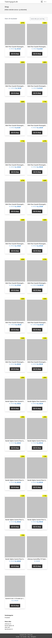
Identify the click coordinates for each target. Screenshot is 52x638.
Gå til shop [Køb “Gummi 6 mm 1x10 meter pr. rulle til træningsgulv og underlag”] (15, 606)
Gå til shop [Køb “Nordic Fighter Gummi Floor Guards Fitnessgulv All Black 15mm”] (15, 527)
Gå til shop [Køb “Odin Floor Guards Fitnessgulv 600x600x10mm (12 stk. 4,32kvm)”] (37, 330)
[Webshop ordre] (38, 18)
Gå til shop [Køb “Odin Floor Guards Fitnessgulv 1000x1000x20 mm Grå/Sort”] (37, 133)
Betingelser (33, 636)
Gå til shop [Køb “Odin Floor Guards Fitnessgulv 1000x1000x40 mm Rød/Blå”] (37, 251)
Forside (17, 636)
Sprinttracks (8, 629)
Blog (29, 636)
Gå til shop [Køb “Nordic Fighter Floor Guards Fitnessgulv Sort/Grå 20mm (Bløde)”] (37, 408)
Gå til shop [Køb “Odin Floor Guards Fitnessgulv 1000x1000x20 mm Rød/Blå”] (15, 172)
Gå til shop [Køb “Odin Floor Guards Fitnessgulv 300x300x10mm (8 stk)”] (15, 133)
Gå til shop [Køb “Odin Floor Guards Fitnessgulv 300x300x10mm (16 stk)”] (15, 54)
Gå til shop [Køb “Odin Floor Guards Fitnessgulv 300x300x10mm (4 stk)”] (37, 54)
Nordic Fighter (8, 625)
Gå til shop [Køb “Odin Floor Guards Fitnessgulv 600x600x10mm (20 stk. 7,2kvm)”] (37, 290)
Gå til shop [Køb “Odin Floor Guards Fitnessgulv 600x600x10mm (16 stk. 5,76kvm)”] (15, 330)
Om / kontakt (23, 636)
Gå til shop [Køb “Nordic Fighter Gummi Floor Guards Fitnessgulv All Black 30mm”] (37, 487)
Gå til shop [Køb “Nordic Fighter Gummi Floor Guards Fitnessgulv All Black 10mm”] (15, 487)
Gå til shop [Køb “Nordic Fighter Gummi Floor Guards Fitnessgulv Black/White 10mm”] (15, 566)
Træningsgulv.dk (11, 2)
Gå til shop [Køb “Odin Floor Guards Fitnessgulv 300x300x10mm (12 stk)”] (37, 93)
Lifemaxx (7, 624)
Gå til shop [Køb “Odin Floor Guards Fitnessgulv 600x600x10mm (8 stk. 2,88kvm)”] (15, 369)
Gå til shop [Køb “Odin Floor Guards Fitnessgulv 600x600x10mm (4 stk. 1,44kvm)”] (37, 369)
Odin (6, 627)
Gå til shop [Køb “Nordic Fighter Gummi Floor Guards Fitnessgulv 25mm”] (37, 448)
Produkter (7, 617)
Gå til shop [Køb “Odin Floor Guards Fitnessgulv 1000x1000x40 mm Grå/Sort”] (15, 290)
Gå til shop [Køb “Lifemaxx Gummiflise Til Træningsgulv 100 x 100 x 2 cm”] (37, 566)
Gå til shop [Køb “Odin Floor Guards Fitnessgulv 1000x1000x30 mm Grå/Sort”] (37, 172)
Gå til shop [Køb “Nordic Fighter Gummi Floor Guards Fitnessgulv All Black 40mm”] (37, 527)
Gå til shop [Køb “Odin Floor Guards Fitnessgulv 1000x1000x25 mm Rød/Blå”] (37, 211)
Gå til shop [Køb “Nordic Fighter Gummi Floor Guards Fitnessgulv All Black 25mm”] (15, 448)
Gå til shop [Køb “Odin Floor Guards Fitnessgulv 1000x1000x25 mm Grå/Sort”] (15, 251)
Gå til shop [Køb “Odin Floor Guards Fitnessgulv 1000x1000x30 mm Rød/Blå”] (15, 211)
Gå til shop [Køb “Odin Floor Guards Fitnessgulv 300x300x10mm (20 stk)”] (15, 93)
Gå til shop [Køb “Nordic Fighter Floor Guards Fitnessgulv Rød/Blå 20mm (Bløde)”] (15, 408)
